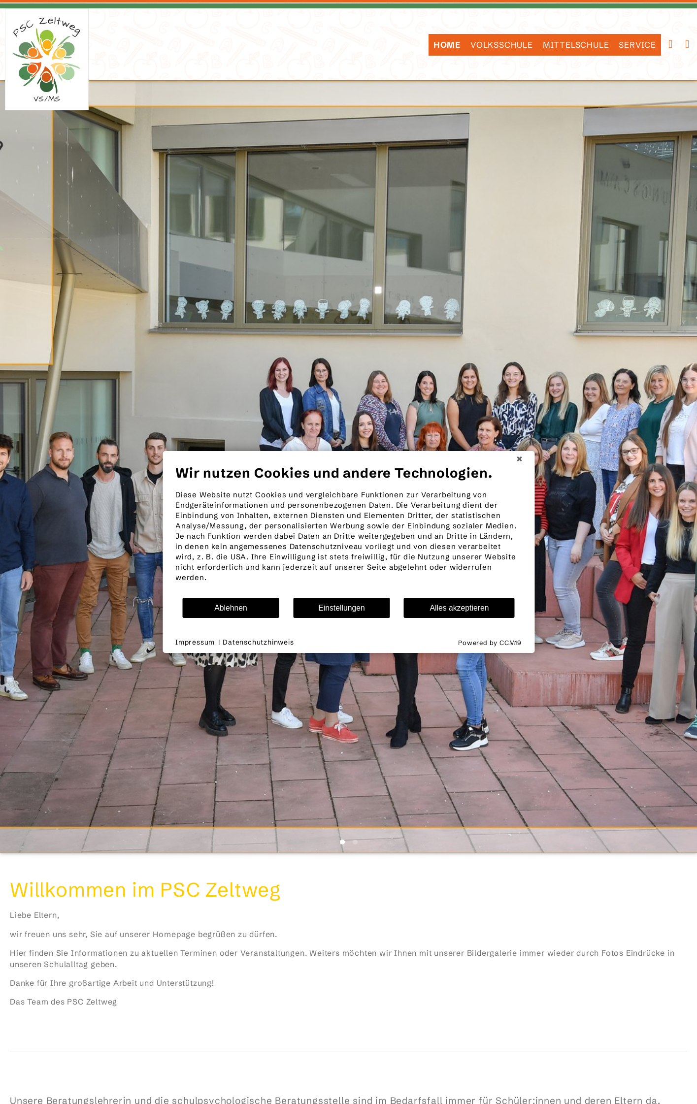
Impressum (195, 642)
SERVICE (637, 45)
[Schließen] (519, 459)
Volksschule (501, 45)
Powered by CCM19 (490, 643)
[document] (348, 530)
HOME (447, 45)
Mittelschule (576, 45)
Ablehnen (230, 608)
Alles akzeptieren (459, 608)
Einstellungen (341, 608)
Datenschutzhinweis (258, 642)
